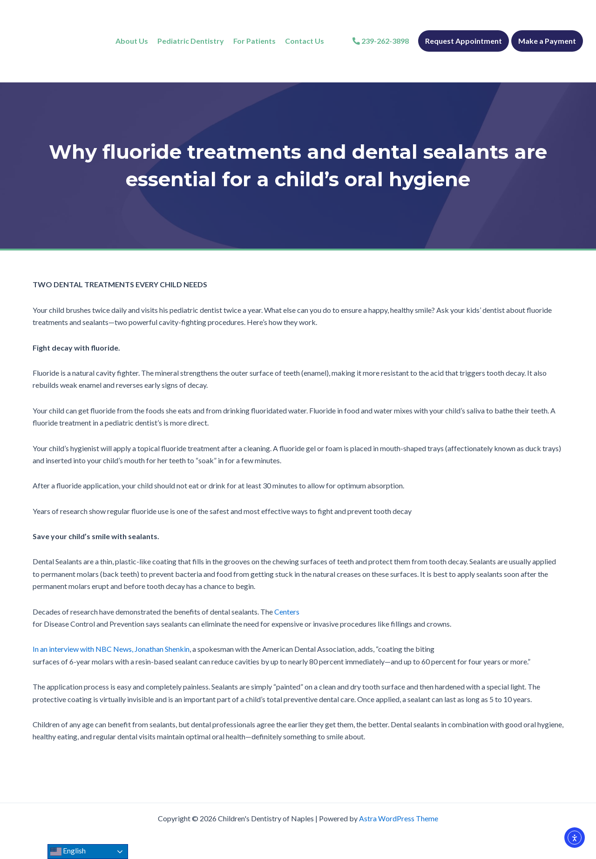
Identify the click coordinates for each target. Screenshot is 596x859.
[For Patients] (254, 41)
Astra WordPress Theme (398, 818)
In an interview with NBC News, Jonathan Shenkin (111, 648)
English (68, 851)
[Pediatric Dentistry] (191, 41)
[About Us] (132, 41)
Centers (286, 611)
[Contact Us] (304, 41)
